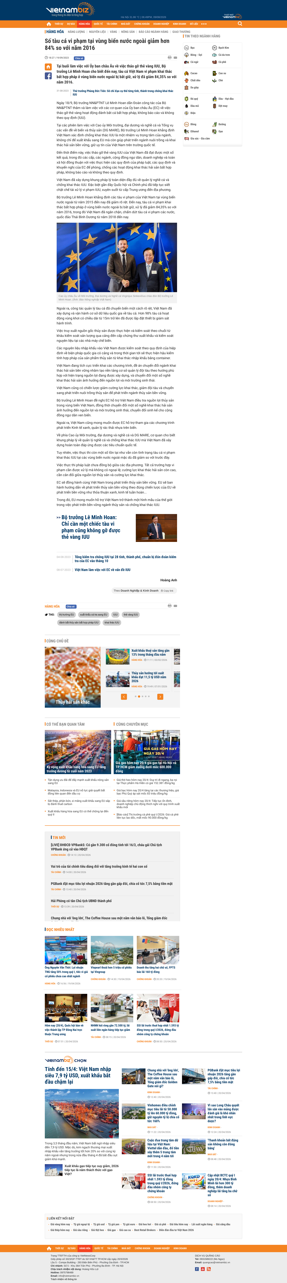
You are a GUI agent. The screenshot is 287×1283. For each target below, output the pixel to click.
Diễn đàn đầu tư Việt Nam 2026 (176, 1230)
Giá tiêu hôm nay (179, 1224)
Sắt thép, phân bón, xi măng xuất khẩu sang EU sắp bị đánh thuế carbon (79, 802)
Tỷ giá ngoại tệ (82, 1224)
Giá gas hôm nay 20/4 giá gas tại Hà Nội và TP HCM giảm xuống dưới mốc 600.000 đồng (146, 767)
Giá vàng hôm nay (60, 1224)
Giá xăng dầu (223, 1224)
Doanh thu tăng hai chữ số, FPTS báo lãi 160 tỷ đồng (156, 970)
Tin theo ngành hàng (202, 36)
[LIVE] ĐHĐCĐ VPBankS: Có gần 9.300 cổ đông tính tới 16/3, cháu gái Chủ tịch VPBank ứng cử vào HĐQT (106, 847)
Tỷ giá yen (113, 1224)
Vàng (113, 32)
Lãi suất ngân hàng (202, 1224)
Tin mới (59, 837)
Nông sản (128, 32)
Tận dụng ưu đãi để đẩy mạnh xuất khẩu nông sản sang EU (78, 781)
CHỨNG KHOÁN (142, 24)
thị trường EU (66, 614)
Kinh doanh (153, 1092)
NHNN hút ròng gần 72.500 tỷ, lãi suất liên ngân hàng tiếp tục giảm (110, 1028)
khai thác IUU (112, 622)
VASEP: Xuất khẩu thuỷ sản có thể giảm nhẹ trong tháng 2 (131, 677)
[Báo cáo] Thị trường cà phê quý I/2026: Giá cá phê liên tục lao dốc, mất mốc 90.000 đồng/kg (147, 816)
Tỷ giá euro (129, 1224)
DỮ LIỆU (194, 24)
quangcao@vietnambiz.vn (216, 1262)
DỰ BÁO (71, 24)
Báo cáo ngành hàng (153, 32)
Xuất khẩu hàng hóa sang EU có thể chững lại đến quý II (78, 813)
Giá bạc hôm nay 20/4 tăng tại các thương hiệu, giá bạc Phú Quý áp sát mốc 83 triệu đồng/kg (148, 792)
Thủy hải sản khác (73, 702)
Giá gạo (111, 1230)
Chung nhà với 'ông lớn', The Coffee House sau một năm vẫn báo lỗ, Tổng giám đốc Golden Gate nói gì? (109, 920)
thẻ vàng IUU (131, 614)
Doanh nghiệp (215, 1201)
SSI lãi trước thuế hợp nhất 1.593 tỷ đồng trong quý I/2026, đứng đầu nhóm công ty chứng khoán (158, 1030)
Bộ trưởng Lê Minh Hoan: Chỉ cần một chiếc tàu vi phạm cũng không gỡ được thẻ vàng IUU (91, 527)
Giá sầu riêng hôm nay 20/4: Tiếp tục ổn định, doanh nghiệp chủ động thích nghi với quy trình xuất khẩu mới (148, 804)
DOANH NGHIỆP (161, 24)
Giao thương (181, 32)
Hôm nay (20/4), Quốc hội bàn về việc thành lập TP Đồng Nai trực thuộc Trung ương (64, 1030)
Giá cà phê (160, 1224)
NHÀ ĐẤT (125, 24)
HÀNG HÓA (84, 24)
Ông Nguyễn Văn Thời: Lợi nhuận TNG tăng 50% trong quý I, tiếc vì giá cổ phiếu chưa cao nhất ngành (66, 972)
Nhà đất (151, 1127)
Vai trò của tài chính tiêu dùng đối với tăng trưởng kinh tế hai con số (99, 866)
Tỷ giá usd (99, 1224)
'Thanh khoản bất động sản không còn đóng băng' (223, 1144)
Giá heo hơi (145, 1224)
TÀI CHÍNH (112, 24)
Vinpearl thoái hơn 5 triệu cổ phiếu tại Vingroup (111, 970)
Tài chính (56, 872)
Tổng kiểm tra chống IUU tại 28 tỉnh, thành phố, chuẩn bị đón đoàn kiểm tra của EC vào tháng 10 (125, 559)
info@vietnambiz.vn (68, 1275)
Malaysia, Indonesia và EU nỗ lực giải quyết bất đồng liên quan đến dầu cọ (76, 792)
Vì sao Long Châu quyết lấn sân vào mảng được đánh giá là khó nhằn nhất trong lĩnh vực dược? (223, 1113)
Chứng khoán (58, 855)
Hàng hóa (55, 31)
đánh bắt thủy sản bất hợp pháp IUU (78, 622)
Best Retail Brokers (145, 1230)
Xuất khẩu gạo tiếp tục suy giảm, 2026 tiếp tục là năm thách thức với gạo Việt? (92, 1170)
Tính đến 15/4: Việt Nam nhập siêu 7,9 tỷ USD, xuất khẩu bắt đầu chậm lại (78, 1075)
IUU (115, 614)
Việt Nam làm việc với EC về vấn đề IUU (102, 570)
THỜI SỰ (59, 24)
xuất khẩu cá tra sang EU (93, 614)
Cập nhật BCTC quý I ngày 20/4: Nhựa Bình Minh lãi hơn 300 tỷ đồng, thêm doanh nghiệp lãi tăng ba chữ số (222, 1185)
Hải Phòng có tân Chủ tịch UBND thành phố (81, 901)
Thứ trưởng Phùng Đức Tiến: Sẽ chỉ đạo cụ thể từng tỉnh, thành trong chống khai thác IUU (123, 92)
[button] (124, 697)
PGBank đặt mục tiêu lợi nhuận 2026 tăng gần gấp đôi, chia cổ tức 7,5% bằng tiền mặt (112, 884)
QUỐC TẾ (98, 24)
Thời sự (55, 906)
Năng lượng (76, 32)
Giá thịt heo (97, 1230)
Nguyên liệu (97, 32)
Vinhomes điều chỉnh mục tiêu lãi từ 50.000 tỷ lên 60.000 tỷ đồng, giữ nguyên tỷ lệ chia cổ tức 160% (163, 1113)
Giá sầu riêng (80, 1230)
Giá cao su (125, 1230)
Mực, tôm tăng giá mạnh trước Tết (128, 653)
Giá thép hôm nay (60, 1230)
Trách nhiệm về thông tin (64, 1279)
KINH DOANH (179, 24)
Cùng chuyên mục (132, 724)
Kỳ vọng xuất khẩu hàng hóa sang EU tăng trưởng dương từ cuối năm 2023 (76, 769)
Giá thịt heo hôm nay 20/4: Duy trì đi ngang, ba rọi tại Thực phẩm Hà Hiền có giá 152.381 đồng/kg (147, 781)
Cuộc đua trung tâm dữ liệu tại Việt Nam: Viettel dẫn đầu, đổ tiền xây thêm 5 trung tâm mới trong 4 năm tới (163, 1148)
